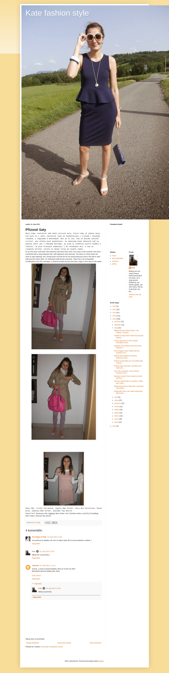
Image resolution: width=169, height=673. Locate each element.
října (116, 328)
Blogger (101, 661)
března (117, 416)
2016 (115, 306)
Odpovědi (37, 584)
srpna (116, 400)
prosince (117, 322)
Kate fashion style (57, 12)
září (115, 397)
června (117, 406)
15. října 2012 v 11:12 (48, 565)
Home (114, 256)
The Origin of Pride (39, 537)
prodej (114, 264)
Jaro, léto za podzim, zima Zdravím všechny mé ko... (126, 372)
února (116, 419)
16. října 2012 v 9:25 (53, 588)
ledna (116, 422)
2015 (115, 309)
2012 (115, 319)
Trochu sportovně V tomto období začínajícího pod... (126, 342)
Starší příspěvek (95, 643)
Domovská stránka (64, 643)
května (117, 410)
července (117, 403)
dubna (116, 413)
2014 (115, 313)
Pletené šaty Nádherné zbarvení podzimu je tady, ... (125, 357)
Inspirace (115, 261)
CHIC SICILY (36, 576)
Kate (33, 551)
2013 (115, 316)
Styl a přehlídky (117, 258)
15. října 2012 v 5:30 (46, 551)
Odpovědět (36, 544)
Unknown (35, 565)
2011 (115, 426)
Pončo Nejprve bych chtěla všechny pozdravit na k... (126, 352)
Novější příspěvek (32, 643)
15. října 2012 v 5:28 (54, 537)
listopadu (117, 325)
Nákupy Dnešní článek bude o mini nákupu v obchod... (126, 331)
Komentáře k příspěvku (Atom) (52, 647)
